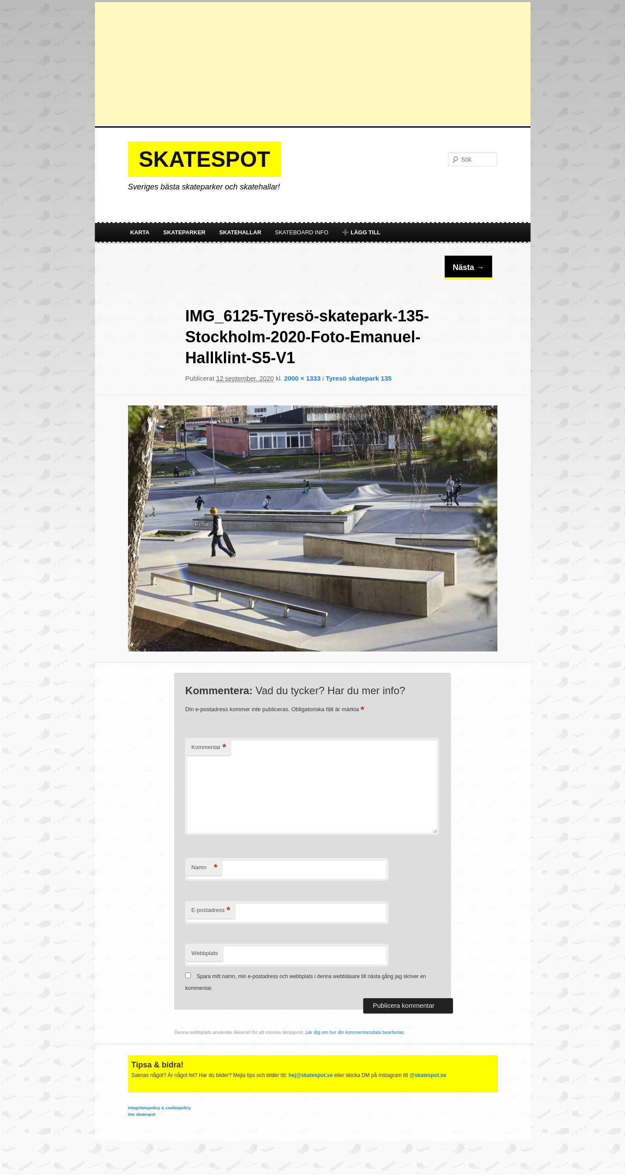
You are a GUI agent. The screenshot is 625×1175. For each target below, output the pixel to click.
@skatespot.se (427, 1075)
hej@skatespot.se (310, 1075)
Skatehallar (240, 232)
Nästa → (468, 267)
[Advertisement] (312, 63)
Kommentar (208, 747)
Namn (204, 867)
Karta (140, 232)
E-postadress (210, 910)
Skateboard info (301, 232)
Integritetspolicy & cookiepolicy (159, 1107)
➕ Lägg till (361, 232)
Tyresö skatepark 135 (359, 378)
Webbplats (204, 953)
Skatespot (204, 159)
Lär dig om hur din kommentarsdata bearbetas (354, 1032)
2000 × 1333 (302, 378)
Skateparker (184, 232)
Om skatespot (141, 1114)
